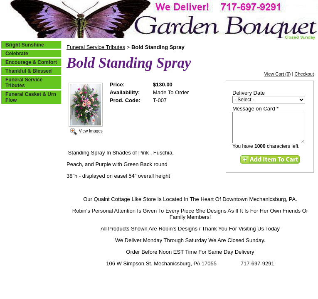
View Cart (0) (277, 73)
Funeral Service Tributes (23, 82)
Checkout (304, 73)
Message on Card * (255, 108)
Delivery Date (248, 93)
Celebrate (16, 53)
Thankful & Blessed (28, 71)
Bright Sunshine (24, 45)
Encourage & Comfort (31, 62)
